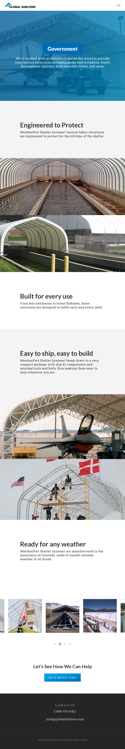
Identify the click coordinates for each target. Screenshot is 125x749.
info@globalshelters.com (65, 719)
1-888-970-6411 (65, 711)
